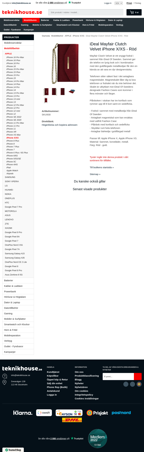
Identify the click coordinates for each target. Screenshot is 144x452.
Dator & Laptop (116, 20)
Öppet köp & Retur (57, 379)
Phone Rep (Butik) (57, 387)
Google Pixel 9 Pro (13, 232)
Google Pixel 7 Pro (13, 207)
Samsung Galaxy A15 (15, 253)
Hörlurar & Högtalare (95, 20)
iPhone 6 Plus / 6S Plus (17, 152)
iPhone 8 (10, 144)
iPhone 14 (11, 90)
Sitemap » (95, 174)
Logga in (108, 3)
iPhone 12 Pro (12, 108)
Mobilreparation (105, 25)
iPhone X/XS (12, 138)
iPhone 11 (11, 129)
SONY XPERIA (12, 181)
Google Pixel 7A (12, 249)
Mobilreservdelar (12, 20)
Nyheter (79, 383)
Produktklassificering (87, 375)
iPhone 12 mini (13, 111)
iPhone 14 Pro (12, 87)
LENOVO (9, 219)
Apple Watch (12, 170)
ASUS (7, 215)
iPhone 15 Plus (13, 72)
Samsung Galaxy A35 (15, 258)
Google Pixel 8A (12, 236)
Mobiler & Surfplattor (43, 25)
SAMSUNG (19, 177)
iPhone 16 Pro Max (15, 57)
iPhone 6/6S (12, 155)
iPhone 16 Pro (12, 63)
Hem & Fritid (88, 25)
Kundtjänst (53, 372)
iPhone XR (11, 132)
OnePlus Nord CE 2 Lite (16, 262)
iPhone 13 (11, 102)
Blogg (78, 379)
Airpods (9, 173)
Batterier (45, 20)
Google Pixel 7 (11, 241)
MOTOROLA (19, 211)
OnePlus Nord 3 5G (14, 245)
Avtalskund (53, 391)
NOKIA (8, 194)
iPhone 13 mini (13, 99)
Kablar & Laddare (61, 20)
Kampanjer (29, 30)
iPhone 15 (11, 78)
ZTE (7, 224)
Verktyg (119, 25)
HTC (7, 202)
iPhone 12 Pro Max (15, 105)
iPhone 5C (11, 161)
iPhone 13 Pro (12, 96)
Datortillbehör (11, 25)
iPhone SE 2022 (13, 117)
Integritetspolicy (84, 394)
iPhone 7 (10, 149)
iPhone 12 (11, 114)
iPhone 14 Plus (13, 84)
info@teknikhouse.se (21, 3)
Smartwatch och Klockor (68, 25)
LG (6, 185)
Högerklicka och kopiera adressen (59, 124)
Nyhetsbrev (81, 387)
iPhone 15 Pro (12, 75)
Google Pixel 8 (11, 266)
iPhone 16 (11, 66)
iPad (8, 167)
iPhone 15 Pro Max (15, 69)
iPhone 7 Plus (12, 146)
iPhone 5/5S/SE (13, 158)
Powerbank (78, 20)
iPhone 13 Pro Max (15, 93)
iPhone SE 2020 (13, 120)
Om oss (79, 372)
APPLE (19, 53)
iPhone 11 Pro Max (15, 123)
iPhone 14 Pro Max (15, 81)
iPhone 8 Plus (12, 141)
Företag (138, 3)
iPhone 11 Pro (12, 126)
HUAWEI (9, 190)
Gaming (25, 25)
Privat (129, 3)
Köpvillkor (53, 375)
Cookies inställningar (87, 398)
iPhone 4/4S (12, 164)
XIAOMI (19, 228)
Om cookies (81, 391)
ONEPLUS (19, 198)
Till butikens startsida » (102, 167)
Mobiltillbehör (31, 20)
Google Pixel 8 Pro (13, 270)
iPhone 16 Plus (13, 60)
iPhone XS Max (13, 135)
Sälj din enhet (54, 383)
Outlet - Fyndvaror (12, 30)
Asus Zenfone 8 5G (14, 275)
